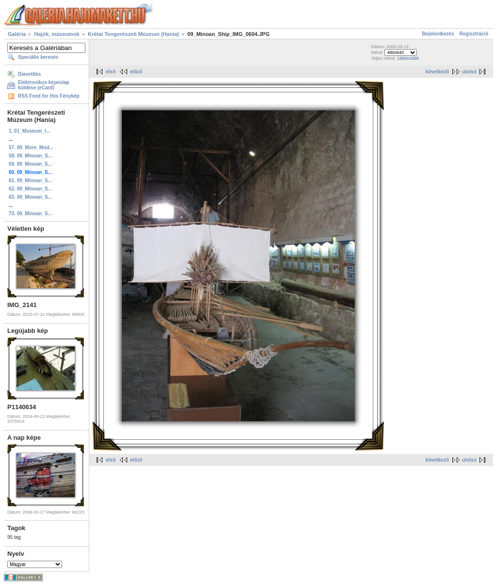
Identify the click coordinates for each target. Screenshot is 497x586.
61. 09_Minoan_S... (30, 180)
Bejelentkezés (438, 33)
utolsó (469, 71)
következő (437, 71)
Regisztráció (474, 33)
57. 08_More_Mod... (31, 147)
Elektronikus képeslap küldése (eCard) (43, 85)
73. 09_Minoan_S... (30, 213)
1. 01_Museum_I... (29, 131)
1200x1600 (408, 58)
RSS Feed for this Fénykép (49, 96)
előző (136, 71)
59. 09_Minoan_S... (30, 164)
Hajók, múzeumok (57, 34)
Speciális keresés (38, 57)
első (111, 71)
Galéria (17, 34)
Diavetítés (29, 74)
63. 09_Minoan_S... (30, 197)
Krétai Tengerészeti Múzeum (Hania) (133, 34)
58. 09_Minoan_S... (30, 155)
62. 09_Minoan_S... (30, 188)
